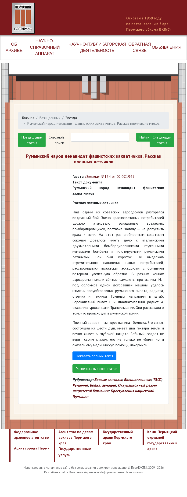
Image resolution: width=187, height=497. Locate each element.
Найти (144, 137)
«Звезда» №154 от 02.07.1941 (109, 176)
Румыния (80, 385)
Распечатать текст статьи (96, 368)
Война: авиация (103, 385)
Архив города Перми (32, 448)
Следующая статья (162, 140)
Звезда (71, 117)
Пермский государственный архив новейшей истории (99, 18)
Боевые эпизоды (108, 379)
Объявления (166, 47)
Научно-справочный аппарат (45, 47)
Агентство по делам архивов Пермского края (75, 437)
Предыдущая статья (32, 140)
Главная (28, 117)
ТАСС (157, 379)
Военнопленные (137, 379)
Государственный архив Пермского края (118, 437)
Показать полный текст (94, 356)
